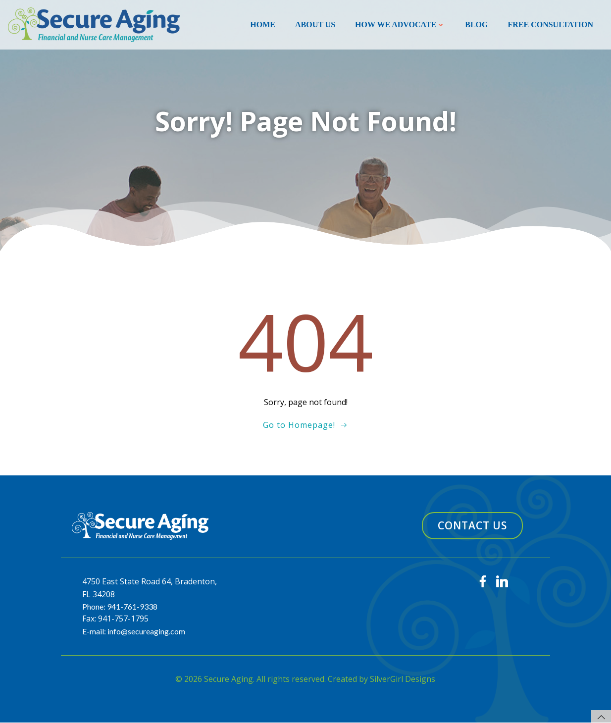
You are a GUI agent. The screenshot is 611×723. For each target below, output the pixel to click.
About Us (315, 24)
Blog (476, 24)
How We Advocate (400, 24)
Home (262, 24)
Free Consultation (550, 24)
